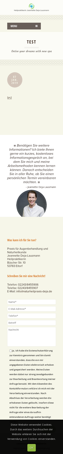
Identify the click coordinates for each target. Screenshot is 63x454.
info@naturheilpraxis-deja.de (34, 291)
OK (31, 447)
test (9, 97)
